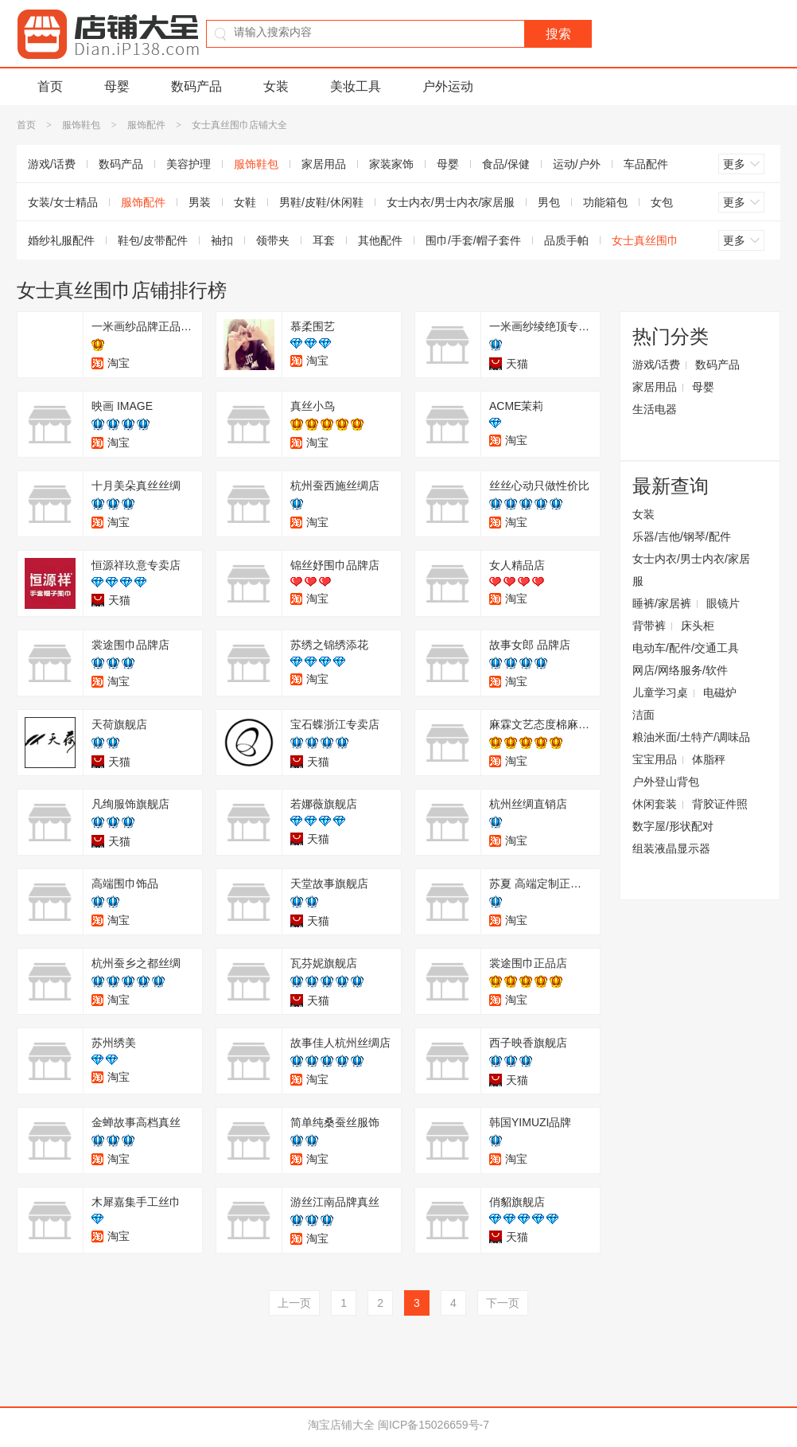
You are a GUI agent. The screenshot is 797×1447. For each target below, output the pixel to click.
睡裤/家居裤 (661, 603)
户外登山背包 (665, 781)
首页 (50, 86)
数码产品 (196, 86)
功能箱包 (605, 202)
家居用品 (323, 164)
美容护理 (188, 164)
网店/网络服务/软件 (680, 670)
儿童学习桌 (660, 692)
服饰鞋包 (81, 125)
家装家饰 (391, 164)
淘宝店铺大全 (341, 1424)
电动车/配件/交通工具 (685, 648)
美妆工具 (355, 86)
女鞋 (245, 202)
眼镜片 (723, 603)
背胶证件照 (720, 804)
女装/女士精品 (63, 202)
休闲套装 (654, 804)
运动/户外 (577, 164)
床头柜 (697, 625)
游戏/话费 (52, 164)
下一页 (502, 1303)
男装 (200, 202)
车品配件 (646, 164)
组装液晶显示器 (671, 848)
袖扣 (222, 240)
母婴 (117, 86)
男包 (549, 202)
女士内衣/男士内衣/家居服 (451, 202)
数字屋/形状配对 (672, 826)
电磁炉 (720, 692)
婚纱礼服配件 (61, 240)
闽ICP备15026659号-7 (433, 1424)
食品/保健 (506, 164)
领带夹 (273, 240)
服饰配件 (146, 125)
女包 (662, 202)
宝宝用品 (654, 759)
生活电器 (654, 409)
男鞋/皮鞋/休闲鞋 (321, 202)
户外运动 (447, 86)
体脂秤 (708, 759)
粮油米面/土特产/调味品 (691, 737)
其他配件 (380, 240)
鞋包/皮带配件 (153, 240)
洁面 (643, 714)
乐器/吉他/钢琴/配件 (681, 536)
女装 (276, 86)
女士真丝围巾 (645, 240)
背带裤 (649, 625)
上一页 (294, 1303)
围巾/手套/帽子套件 (473, 240)
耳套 (324, 240)
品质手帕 (566, 240)
